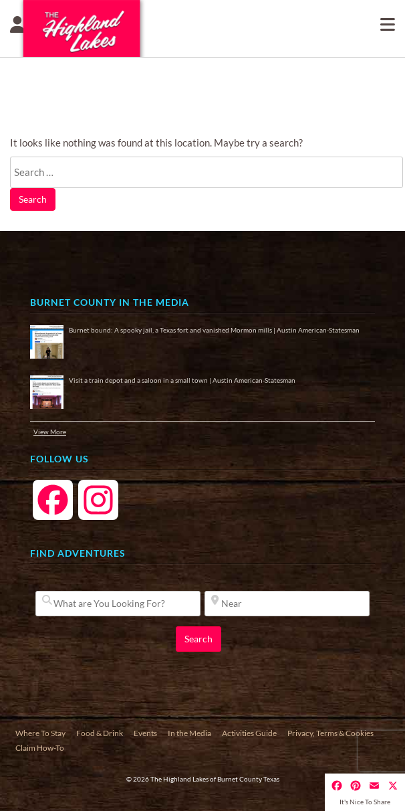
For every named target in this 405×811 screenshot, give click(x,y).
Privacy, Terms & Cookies (330, 733)
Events (145, 733)
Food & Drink (99, 733)
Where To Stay (40, 733)
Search (33, 199)
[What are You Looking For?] (117, 603)
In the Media (189, 733)
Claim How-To (39, 748)
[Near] (287, 603)
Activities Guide (249, 733)
